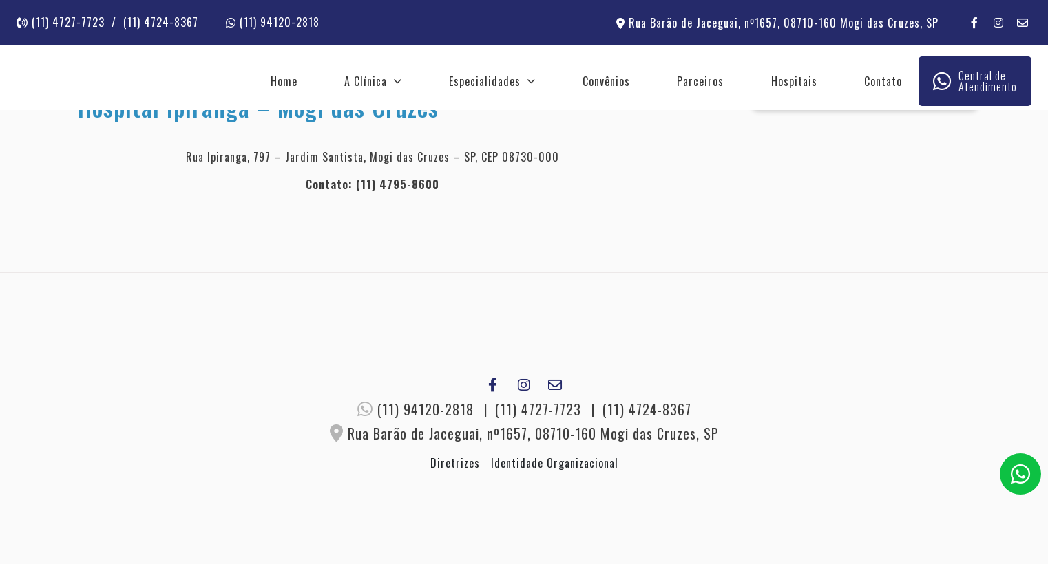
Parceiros (700, 81)
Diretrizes (455, 463)
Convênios (606, 81)
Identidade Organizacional (554, 463)
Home (284, 81)
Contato (883, 81)
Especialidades (485, 81)
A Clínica (365, 81)
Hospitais (794, 81)
